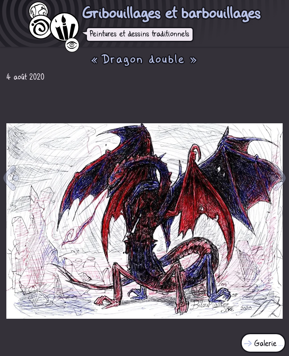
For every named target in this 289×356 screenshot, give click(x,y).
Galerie (265, 344)
